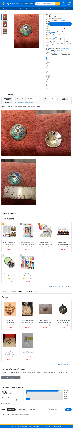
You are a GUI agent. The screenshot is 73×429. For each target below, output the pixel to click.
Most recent (11, 409)
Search (68, 409)
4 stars (23, 392)
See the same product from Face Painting (60, 286)
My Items (66, 9)
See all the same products (65, 364)
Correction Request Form (11, 378)
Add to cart (60, 24)
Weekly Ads (57, 426)
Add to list (53, 54)
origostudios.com (50, 65)
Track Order (46, 426)
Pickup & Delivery (43, 9)
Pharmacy (52, 9)
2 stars (23, 396)
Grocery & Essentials (31, 9)
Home (2, 12)
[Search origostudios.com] (45, 3)
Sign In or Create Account (19, 426)
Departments (7, 9)
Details (62, 50)
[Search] (57, 3)
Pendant (23, 12)
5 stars (23, 390)
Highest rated (21, 409)
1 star (24, 398)
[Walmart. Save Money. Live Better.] (10, 3)
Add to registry (65, 54)
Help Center (34, 426)
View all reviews (7, 404)
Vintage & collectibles (10, 12)
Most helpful (33, 409)
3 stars (23, 394)
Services (16, 9)
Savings (22, 9)
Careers (60, 9)
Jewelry (18, 12)
